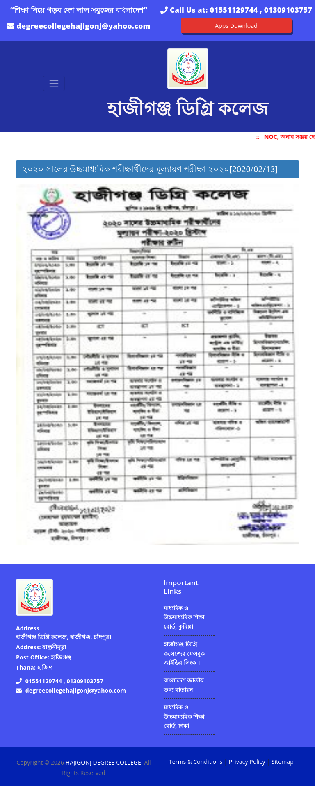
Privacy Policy (247, 762)
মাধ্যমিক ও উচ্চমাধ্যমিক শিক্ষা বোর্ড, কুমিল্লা (184, 617)
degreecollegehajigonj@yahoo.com (83, 26)
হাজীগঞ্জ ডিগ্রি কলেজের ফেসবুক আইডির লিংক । (184, 653)
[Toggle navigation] (54, 83)
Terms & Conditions (195, 762)
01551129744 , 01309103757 (261, 10)
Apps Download (236, 25)
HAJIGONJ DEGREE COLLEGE (103, 762)
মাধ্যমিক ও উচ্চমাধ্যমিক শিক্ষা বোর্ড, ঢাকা (184, 716)
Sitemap (283, 762)
